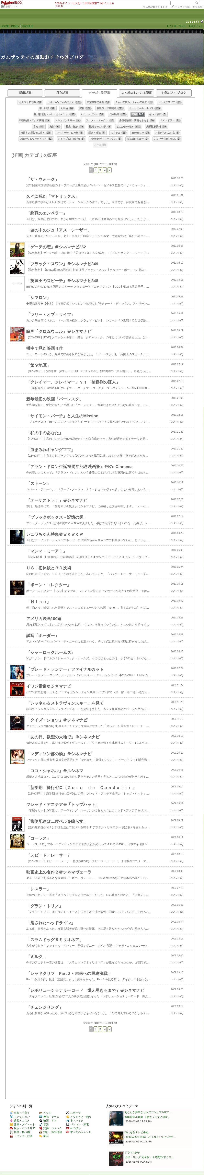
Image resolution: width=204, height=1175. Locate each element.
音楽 (44, 1124)
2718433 (192, 21)
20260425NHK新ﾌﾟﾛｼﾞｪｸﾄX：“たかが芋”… (150, 1137)
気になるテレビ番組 (136, 1132)
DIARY (15, 26)
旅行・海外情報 (50, 1132)
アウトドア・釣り (78, 1116)
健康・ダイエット (22, 1124)
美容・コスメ (20, 1120)
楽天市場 (197, 6)
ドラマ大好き (132, 1152)
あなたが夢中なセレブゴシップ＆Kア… (148, 1112)
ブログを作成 (182, 6)
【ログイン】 (196, 25)
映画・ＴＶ (12, 6)
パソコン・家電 (77, 1124)
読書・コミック (50, 1128)
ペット (45, 1112)
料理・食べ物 (20, 1132)
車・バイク (74, 1120)
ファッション (20, 1116)
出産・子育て (20, 1112)
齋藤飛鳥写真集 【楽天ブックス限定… (147, 1116)
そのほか (73, 1128)
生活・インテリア (22, 1128)
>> (155, 6)
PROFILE (27, 26)
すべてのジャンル (78, 1132)
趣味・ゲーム (49, 1116)
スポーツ (73, 1112)
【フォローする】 (176, 25)
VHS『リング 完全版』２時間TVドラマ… (149, 1157)
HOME (5, 26)
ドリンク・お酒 (21, 1136)
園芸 (44, 1136)
